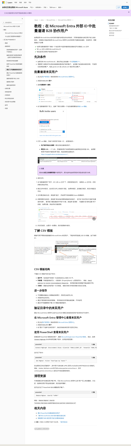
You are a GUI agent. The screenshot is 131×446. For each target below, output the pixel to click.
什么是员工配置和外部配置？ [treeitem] (13, 36)
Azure (36, 20)
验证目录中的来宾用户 (115, 30)
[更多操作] (95, 20)
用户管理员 (45, 77)
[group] (65, 348)
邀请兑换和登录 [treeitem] (11, 85)
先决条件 (111, 23)
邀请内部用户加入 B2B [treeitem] (13, 78)
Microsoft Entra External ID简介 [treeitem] (14, 33)
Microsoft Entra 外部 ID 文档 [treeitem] (12, 26)
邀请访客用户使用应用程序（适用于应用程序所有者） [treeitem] (14, 56)
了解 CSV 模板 (113, 28)
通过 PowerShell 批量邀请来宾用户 (49, 413)
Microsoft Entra (51, 20)
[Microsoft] (3, 2)
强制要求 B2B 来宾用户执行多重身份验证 (51, 418)
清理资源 (111, 33)
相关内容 (111, 35)
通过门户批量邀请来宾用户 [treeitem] (14, 69)
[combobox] (12, 22)
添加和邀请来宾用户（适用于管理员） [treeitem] (14, 51)
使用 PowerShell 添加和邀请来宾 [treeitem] (14, 65)
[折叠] (22, 18)
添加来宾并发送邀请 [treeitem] (12, 61)
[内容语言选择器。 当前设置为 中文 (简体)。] (7, 443)
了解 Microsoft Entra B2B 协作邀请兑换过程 (52, 416)
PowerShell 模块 (73, 337)
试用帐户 (125, 7)
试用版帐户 (75, 62)
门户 (118, 7)
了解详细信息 (63, 422)
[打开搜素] (127, 2)
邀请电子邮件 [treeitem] (10, 82)
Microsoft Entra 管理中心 (66, 77)
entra (42, 20)
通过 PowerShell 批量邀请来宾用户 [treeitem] (14, 74)
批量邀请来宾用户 (114, 26)
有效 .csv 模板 (82, 106)
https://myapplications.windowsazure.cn (54, 154)
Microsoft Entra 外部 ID (64, 20)
